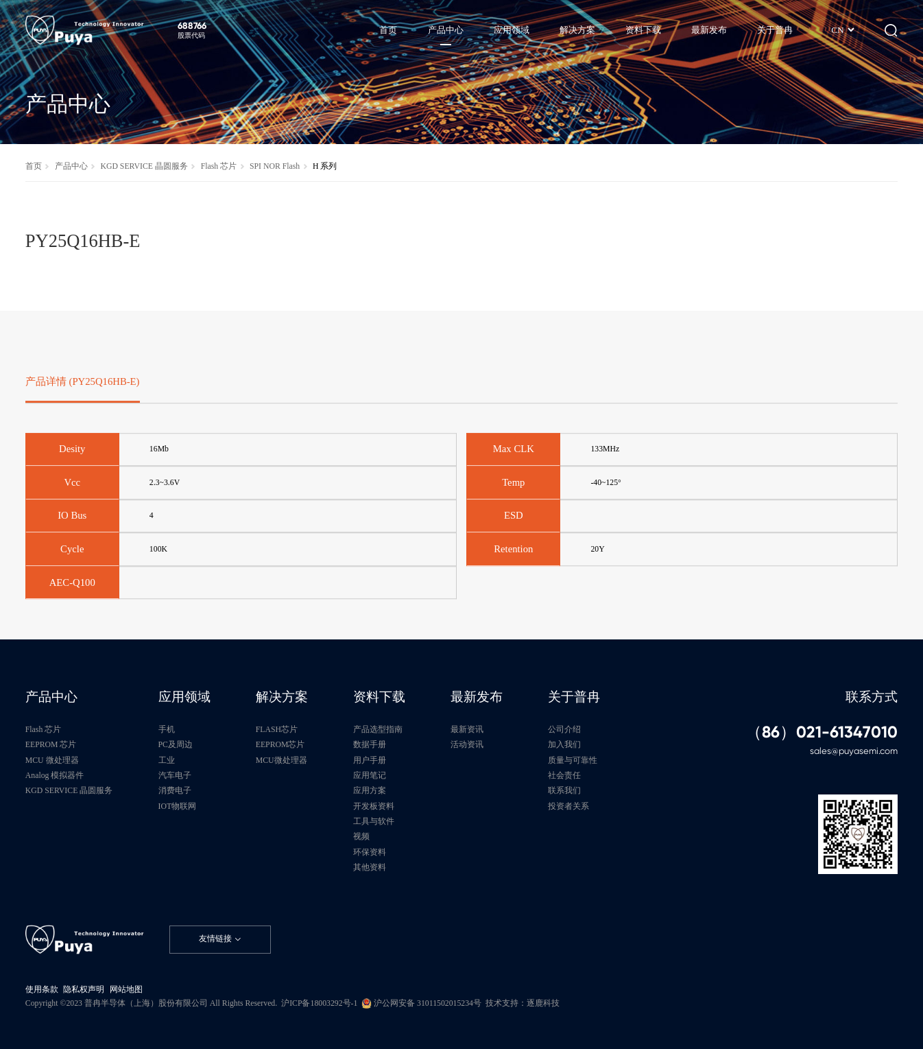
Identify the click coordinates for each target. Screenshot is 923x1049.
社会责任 (564, 775)
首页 (33, 166)
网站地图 (126, 989)
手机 (166, 729)
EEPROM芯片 (280, 744)
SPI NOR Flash (275, 166)
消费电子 (174, 790)
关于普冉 (574, 696)
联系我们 (564, 790)
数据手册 (369, 744)
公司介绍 (564, 729)
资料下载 (379, 696)
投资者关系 (568, 806)
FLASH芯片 (277, 729)
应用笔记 (369, 775)
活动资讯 (467, 744)
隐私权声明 (83, 989)
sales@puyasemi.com (854, 751)
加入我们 (564, 744)
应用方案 (369, 790)
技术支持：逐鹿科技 (523, 1003)
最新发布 (477, 696)
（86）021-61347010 (821, 732)
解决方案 (282, 696)
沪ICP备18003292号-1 (319, 1003)
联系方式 (872, 696)
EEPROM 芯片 (51, 744)
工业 (166, 760)
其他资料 (369, 867)
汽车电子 (174, 775)
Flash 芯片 (219, 166)
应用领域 (184, 696)
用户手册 (369, 760)
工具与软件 (373, 821)
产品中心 (71, 166)
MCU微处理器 (281, 760)
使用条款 (41, 989)
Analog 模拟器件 (54, 775)
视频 (361, 836)
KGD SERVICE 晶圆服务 (143, 166)
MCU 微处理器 (52, 760)
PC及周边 (175, 744)
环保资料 (369, 852)
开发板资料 (373, 806)
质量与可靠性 (572, 760)
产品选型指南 (378, 729)
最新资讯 (467, 729)
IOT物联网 (177, 806)
